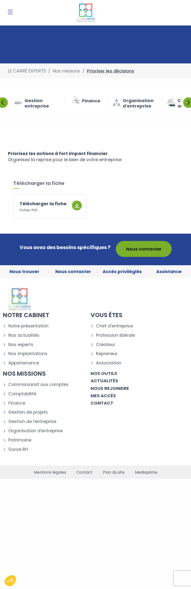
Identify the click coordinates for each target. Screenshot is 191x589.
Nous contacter (143, 249)
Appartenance (23, 363)
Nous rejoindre (110, 388)
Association (108, 363)
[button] (10, 581)
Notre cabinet (26, 315)
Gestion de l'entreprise (32, 421)
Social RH (18, 449)
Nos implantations (28, 354)
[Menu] (10, 12)
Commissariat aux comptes (38, 384)
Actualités (104, 381)
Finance (16, 403)
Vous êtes (106, 315)
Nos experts (20, 345)
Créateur (105, 345)
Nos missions (24, 374)
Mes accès (103, 396)
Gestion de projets (28, 412)
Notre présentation (28, 326)
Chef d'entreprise (114, 326)
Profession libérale (115, 335)
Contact (102, 403)
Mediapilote (146, 472)
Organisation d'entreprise (35, 431)
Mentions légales (50, 472)
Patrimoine (19, 440)
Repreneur (107, 354)
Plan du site (114, 472)
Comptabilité (22, 394)
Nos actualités (23, 335)
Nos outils (104, 373)
